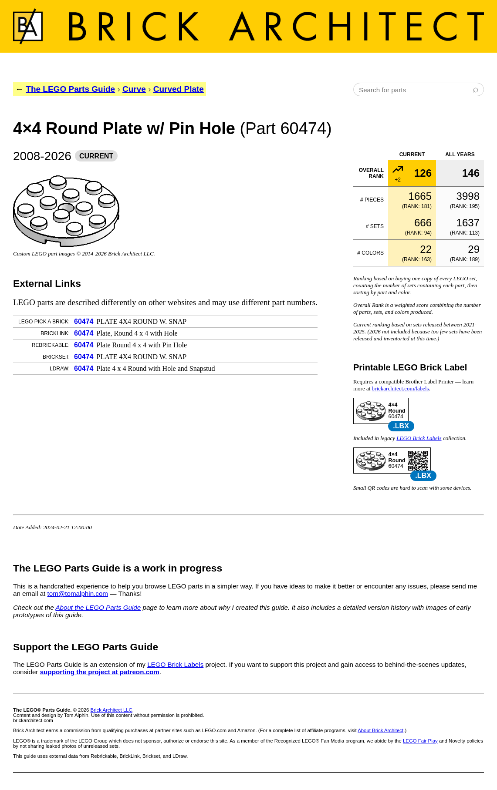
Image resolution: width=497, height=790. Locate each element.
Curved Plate (178, 89)
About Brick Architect (380, 730)
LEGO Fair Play (420, 740)
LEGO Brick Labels (418, 438)
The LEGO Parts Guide (70, 89)
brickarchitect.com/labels (400, 388)
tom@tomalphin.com (77, 593)
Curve (134, 89)
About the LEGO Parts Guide (98, 607)
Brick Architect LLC (111, 710)
